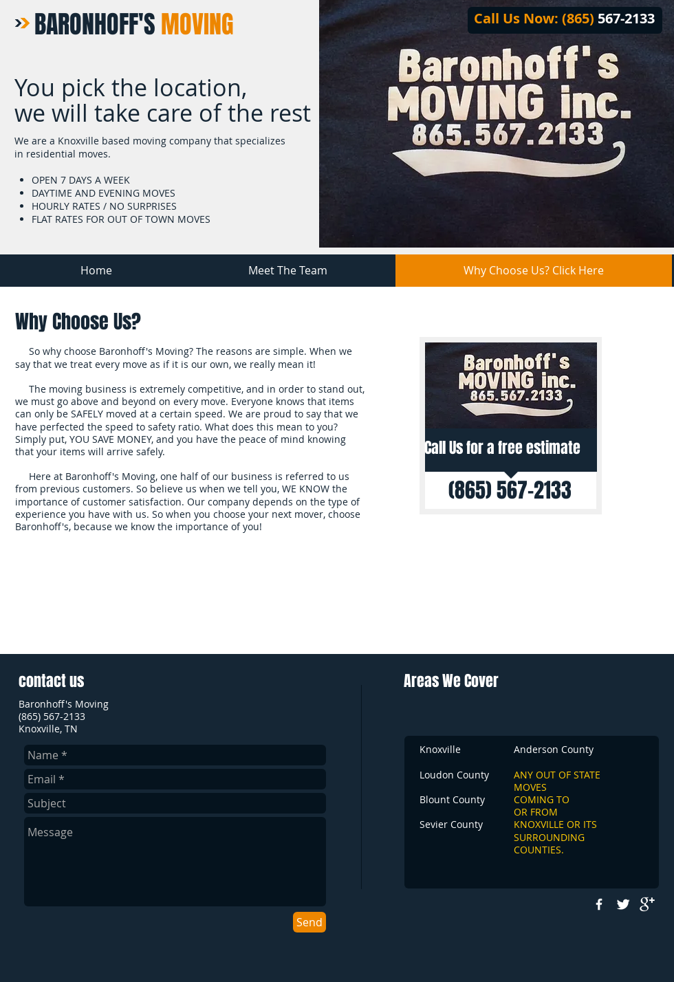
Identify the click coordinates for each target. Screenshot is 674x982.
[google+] (647, 904)
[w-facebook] (599, 904)
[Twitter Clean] (623, 904)
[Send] (309, 922)
